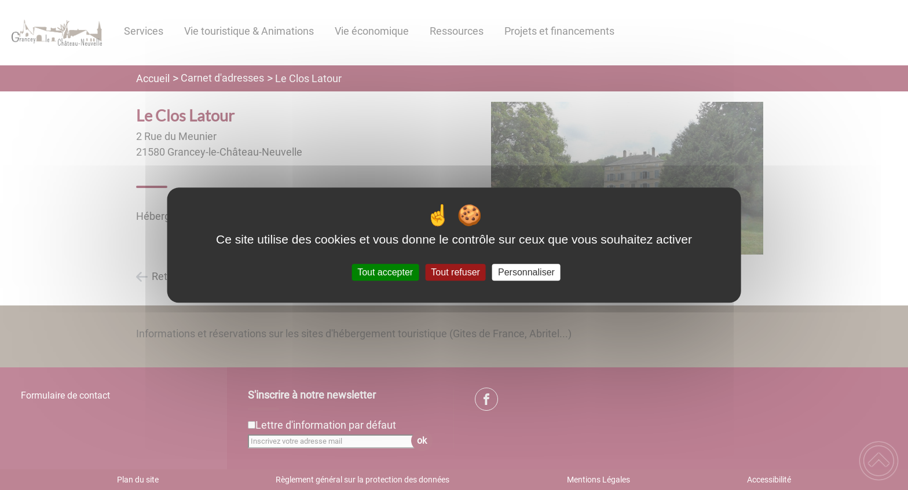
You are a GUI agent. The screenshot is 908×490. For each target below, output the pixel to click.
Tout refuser (455, 272)
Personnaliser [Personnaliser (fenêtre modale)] (526, 272)
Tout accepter (385, 272)
